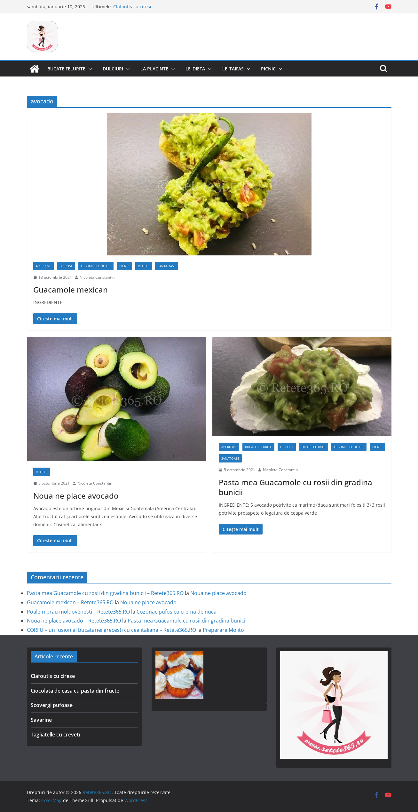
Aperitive (43, 266)
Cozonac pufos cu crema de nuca (177, 611)
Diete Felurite (314, 447)
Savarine (41, 719)
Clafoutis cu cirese (133, 7)
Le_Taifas (233, 69)
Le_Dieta (195, 69)
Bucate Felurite (66, 69)
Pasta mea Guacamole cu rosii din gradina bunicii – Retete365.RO (105, 593)
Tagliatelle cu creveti (55, 734)
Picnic (268, 69)
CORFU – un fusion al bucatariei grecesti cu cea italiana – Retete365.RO (111, 629)
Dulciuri (113, 69)
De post (66, 266)
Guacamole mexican (70, 289)
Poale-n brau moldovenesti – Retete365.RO (78, 611)
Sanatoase (167, 266)
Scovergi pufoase (52, 705)
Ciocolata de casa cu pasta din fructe (75, 690)
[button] (88, 68)
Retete (143, 266)
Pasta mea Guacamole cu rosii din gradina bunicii (295, 487)
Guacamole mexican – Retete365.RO (70, 602)
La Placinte (154, 69)
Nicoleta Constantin (97, 277)
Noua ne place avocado (76, 495)
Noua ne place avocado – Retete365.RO (74, 620)
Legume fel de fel (96, 266)
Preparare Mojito (223, 629)
